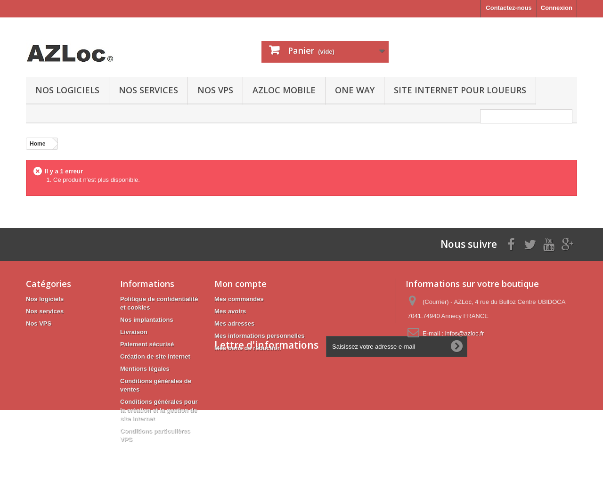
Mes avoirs (230, 311)
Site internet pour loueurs (460, 90)
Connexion (556, 7)
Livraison (133, 331)
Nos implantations (146, 319)
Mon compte (240, 283)
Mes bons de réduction (247, 348)
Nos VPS (215, 90)
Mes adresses (234, 323)
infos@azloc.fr (464, 333)
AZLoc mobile (284, 90)
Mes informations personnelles (259, 335)
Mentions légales (145, 368)
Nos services (148, 90)
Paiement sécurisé (147, 344)
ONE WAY (355, 90)
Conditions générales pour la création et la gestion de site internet (159, 410)
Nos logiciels (67, 90)
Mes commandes (239, 299)
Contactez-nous (509, 7)
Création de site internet (155, 356)
